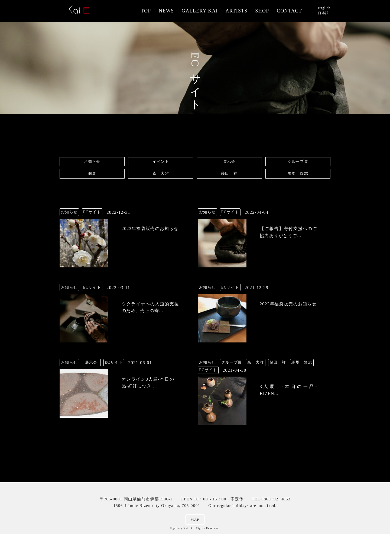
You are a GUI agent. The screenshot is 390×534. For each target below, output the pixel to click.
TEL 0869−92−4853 (271, 499)
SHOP (262, 11)
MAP (195, 519)
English (324, 8)
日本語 (323, 13)
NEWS (166, 11)
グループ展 (298, 162)
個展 (92, 173)
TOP (146, 11)
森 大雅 (160, 173)
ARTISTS (237, 11)
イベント (160, 162)
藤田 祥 (229, 173)
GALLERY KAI (200, 11)
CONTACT (289, 11)
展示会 (229, 162)
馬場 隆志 (298, 173)
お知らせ (92, 162)
